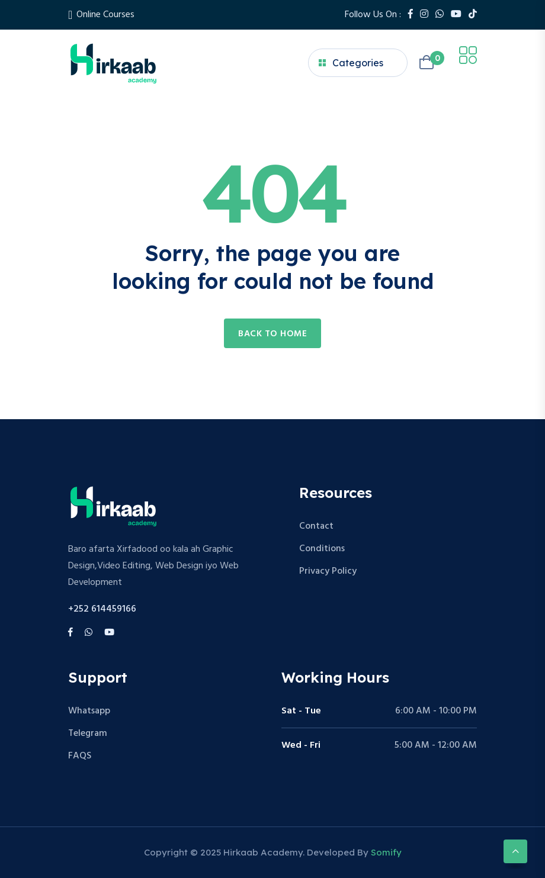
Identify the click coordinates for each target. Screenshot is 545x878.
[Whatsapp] (439, 14)
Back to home (272, 334)
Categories (351, 63)
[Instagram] (424, 14)
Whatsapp (89, 711)
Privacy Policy (328, 571)
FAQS (79, 756)
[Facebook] (410, 14)
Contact (316, 526)
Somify (386, 852)
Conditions (322, 549)
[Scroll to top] (515, 851)
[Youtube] (456, 14)
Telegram (87, 733)
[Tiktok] (473, 14)
